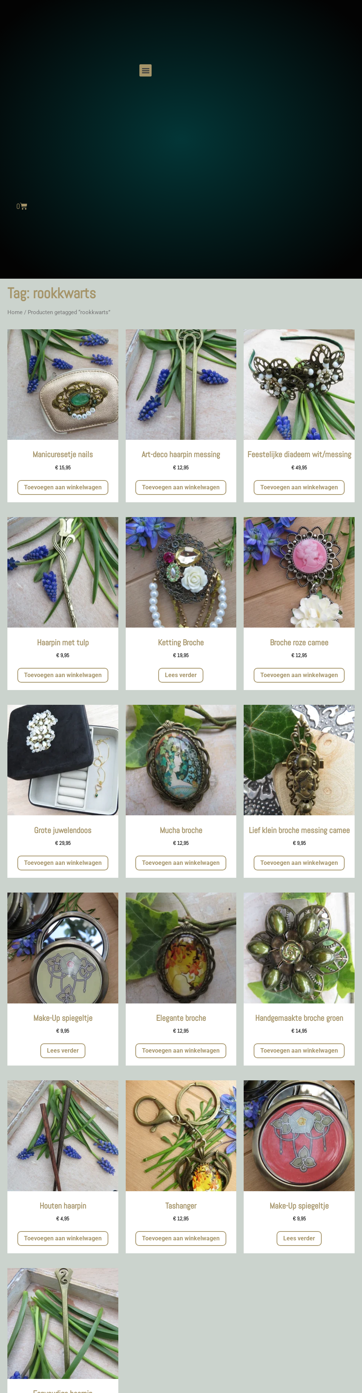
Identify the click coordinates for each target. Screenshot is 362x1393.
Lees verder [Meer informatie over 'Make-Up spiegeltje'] (63, 1050)
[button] (145, 70)
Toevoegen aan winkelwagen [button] (63, 487)
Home (15, 312)
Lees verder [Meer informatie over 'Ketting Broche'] (181, 675)
